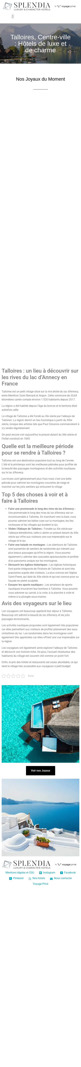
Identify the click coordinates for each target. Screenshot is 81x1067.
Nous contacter (61, 878)
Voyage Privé (40, 883)
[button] (12, 16)
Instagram (47, 872)
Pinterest (16, 878)
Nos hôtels (36, 878)
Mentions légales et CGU (20, 872)
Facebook (68, 872)
